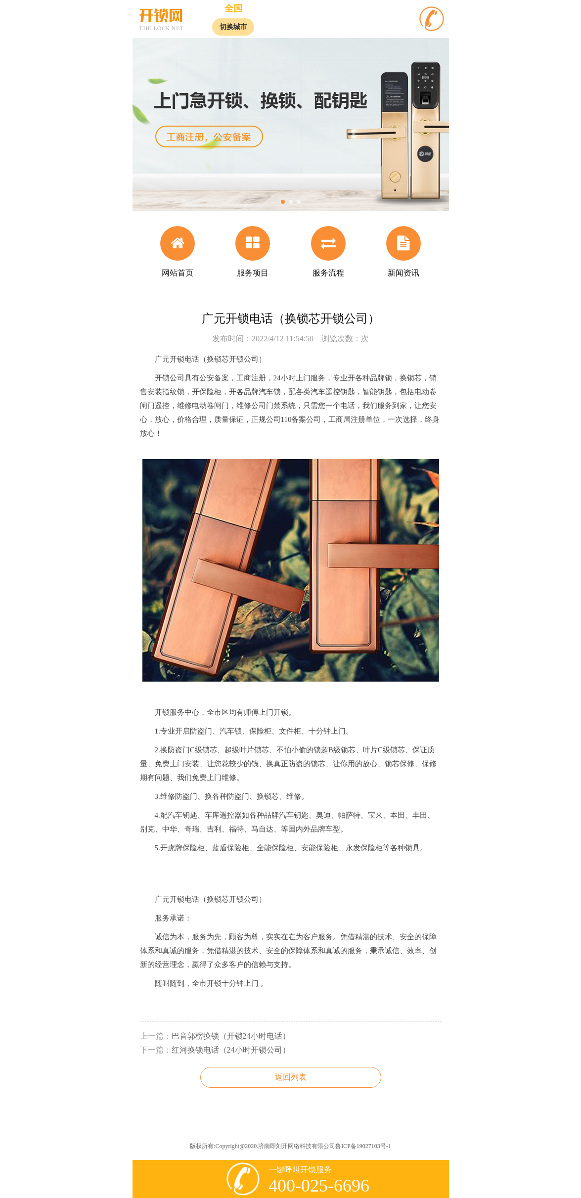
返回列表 (291, 1077)
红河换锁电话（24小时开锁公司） (231, 1050)
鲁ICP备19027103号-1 (363, 1146)
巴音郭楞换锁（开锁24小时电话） (231, 1036)
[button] (283, 202)
